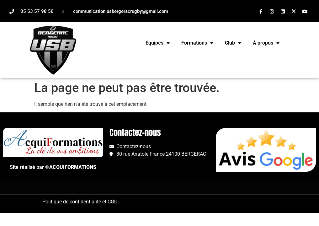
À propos (266, 43)
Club (233, 43)
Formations (197, 43)
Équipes (158, 43)
